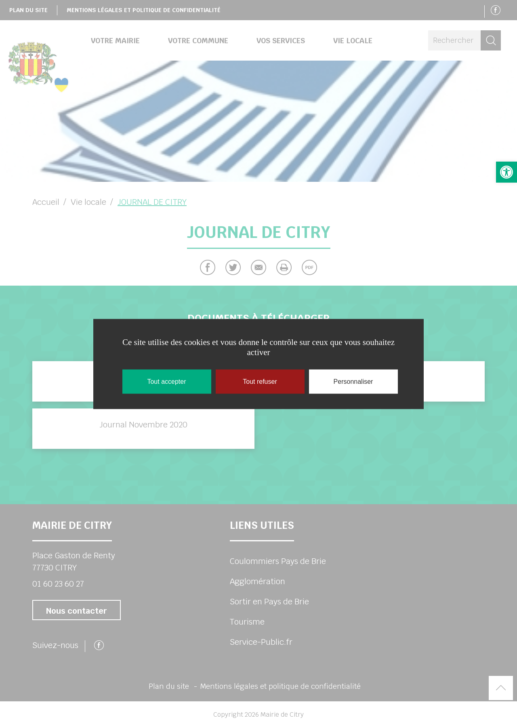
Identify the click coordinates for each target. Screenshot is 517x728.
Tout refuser (260, 381)
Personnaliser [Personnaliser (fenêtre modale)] (353, 381)
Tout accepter (166, 381)
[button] (506, 172)
